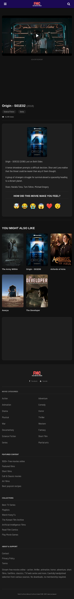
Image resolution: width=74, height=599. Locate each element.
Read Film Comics (10, 529)
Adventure (42, 398)
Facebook (33, 381)
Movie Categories (10, 392)
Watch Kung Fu (9, 514)
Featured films (8, 466)
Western (42, 423)
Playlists (6, 509)
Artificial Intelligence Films (14, 524)
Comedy (41, 404)
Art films (6, 481)
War (3, 423)
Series (22, 112)
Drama (5, 410)
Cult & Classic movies (11, 476)
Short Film (43, 436)
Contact (5, 553)
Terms (5, 563)
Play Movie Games (10, 534)
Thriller (41, 417)
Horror (41, 410)
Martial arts (43, 442)
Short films (7, 471)
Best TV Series (8, 504)
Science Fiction (9, 112)
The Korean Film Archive (13, 519)
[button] (37, 36)
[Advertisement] (38, 80)
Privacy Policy (8, 558)
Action (5, 398)
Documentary (8, 429)
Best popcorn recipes (11, 486)
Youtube (43, 381)
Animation (6, 404)
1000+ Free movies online (13, 461)
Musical (5, 417)
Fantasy (42, 429)
